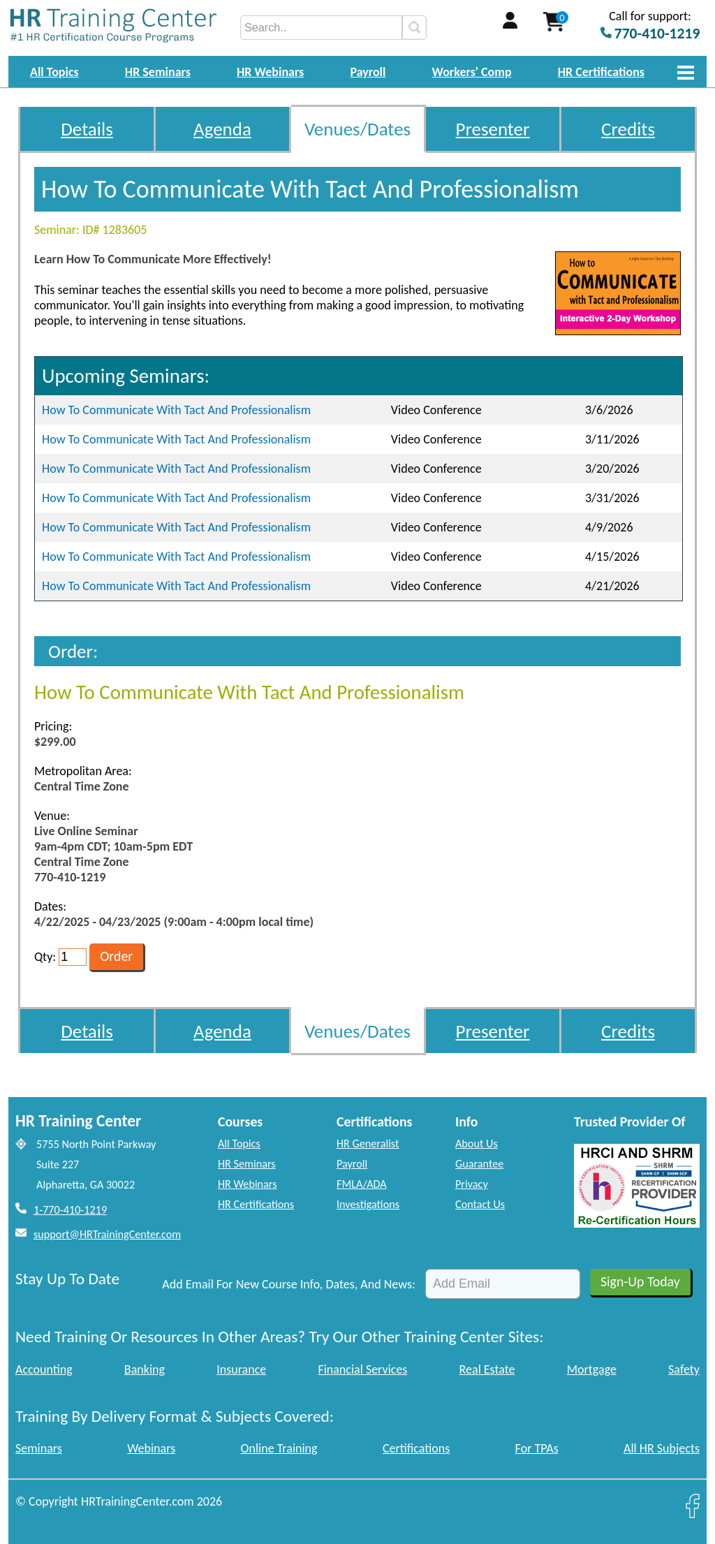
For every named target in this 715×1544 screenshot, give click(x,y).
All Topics (54, 72)
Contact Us (480, 1204)
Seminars (38, 1448)
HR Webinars (270, 72)
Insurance (241, 1369)
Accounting (44, 1369)
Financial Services (362, 1369)
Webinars (151, 1448)
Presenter (493, 128)
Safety (684, 1369)
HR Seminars (158, 72)
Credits (628, 128)
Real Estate (487, 1369)
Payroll (367, 72)
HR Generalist (368, 1143)
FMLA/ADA (362, 1184)
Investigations (368, 1204)
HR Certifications (601, 72)
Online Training (279, 1448)
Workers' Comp (472, 72)
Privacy (471, 1184)
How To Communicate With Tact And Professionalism (176, 410)
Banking (144, 1369)
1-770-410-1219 (70, 1209)
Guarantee (479, 1163)
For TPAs (537, 1448)
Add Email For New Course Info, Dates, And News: (288, 1284)
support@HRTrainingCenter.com (107, 1234)
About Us (476, 1143)
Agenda (222, 128)
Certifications (416, 1448)
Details (87, 128)
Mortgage (592, 1369)
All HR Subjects (662, 1448)
